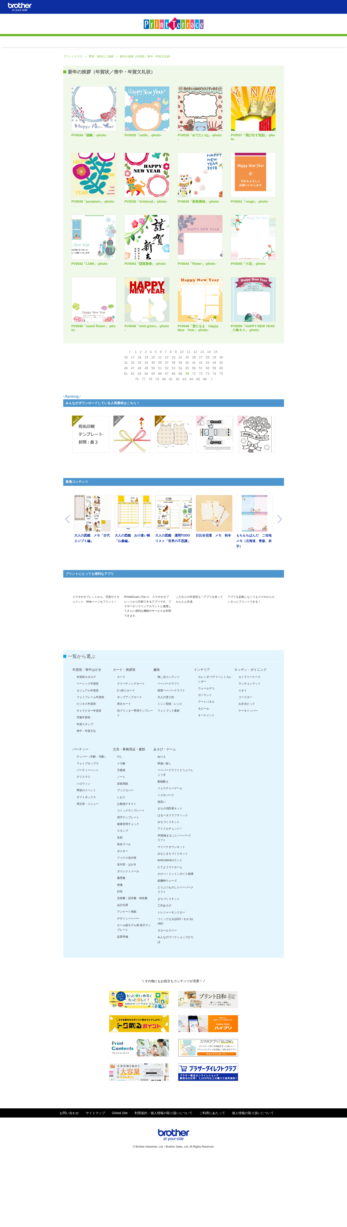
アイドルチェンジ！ (170, 897)
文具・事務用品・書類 (129, 818)
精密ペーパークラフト (171, 759)
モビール (203, 777)
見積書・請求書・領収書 (132, 967)
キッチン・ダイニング (250, 738)
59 (214, 426)
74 (214, 432)
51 (160, 426)
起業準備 (122, 1005)
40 (187, 421)
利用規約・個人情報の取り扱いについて (163, 1182)
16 (126, 415)
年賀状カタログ (86, 745)
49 (146, 426)
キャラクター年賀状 (89, 779)
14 (209, 410)
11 (188, 410)
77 (144, 437)
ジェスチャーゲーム (170, 857)
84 (191, 437)
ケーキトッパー (248, 779)
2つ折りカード (126, 759)
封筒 (120, 960)
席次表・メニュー (88, 872)
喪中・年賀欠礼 (86, 799)
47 (133, 426)
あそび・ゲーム (164, 818)
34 (146, 421)
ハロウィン (83, 852)
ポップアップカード (129, 766)
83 (184, 437)
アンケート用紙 (126, 980)
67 (167, 432)
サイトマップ (95, 1182)
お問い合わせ (69, 1182)
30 (221, 415)
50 (153, 426)
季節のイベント (86, 859)
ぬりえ (162, 825)
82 (178, 437)
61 (126, 432)
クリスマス (83, 845)
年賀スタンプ (85, 793)
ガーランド (205, 764)
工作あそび (164, 974)
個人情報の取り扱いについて (253, 1182)
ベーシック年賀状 (88, 752)
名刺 (120, 906)
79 (157, 437)
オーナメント (206, 784)
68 (173, 432)
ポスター (122, 920)
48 (139, 426)
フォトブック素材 (169, 779)
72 (201, 432)
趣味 (156, 738)
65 (153, 432)
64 (146, 432)
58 (207, 426)
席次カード (124, 772)
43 (207, 421)
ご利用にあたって (212, 1182)
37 (167, 421)
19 (146, 415)
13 (202, 410)
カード (121, 745)
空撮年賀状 (83, 786)
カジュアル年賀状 (88, 759)
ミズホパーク (166, 864)
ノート (121, 845)
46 (126, 426)
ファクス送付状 (126, 926)
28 (207, 415)
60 (221, 426)
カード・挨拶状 (124, 738)
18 (139, 415)
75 (221, 432)
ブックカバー (125, 859)
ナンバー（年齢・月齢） (92, 825)
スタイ (242, 759)
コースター (245, 766)
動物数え (163, 850)
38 (173, 421)
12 (195, 410)
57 (201, 426)
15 (216, 410)
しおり (121, 866)
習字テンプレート (128, 886)
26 (194, 415)
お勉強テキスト (126, 872)
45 (221, 421)
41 (194, 421)
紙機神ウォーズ (167, 949)
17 (133, 415)
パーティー (80, 818)
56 (194, 426)
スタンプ (122, 899)
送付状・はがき (126, 933)
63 (139, 432)
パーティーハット (88, 839)
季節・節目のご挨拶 (101, 114)
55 (187, 426)
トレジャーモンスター (171, 981)
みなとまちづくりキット (173, 922)
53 (173, 426)
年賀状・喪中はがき (86, 738)
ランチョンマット (249, 752)
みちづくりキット (169, 891)
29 (214, 415)
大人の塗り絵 (166, 766)
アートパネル (206, 770)
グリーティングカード (131, 752)
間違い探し (164, 832)
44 (214, 421)
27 (201, 415)
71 (194, 432)
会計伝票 (122, 973)
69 (180, 432)
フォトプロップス (88, 832)
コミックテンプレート (131, 879)
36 (160, 421)
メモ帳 (121, 832)
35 (153, 421)
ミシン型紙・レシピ (170, 772)
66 (160, 432)
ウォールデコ (206, 757)
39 (180, 421)
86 (205, 437)
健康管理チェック (128, 893)
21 (160, 415)
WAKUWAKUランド (170, 929)
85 (198, 437)
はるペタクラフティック (173, 884)
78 (150, 437)
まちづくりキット (169, 967)
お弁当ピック (246, 772)
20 (153, 415)
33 (139, 421)
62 (133, 432)
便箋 (120, 953)
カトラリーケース (249, 745)
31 (126, 421)
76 (137, 437)
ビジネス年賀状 (86, 772)
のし (120, 825)
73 (207, 432)
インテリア (202, 738)
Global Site (120, 1182)
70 (187, 432)
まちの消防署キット (170, 877)
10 (182, 410)
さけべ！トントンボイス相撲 (175, 943)
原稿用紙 (122, 852)
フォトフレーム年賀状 (90, 766)
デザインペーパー (128, 987)
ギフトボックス (86, 866)
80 (164, 437)
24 (180, 415)
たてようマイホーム (170, 936)
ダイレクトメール (128, 940)
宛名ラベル (124, 913)
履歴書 (121, 947)
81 (171, 437)
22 (167, 415)
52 (167, 426)
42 (201, 421)
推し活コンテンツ (169, 745)
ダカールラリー (167, 999)
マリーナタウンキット (171, 915)
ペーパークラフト (169, 752)
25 (187, 415)
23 (173, 415)
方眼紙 (121, 839)
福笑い (162, 870)
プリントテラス (73, 114)
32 (133, 421)
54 (180, 426)
